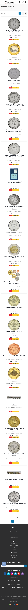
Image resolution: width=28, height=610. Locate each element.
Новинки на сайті (14, 537)
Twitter (8, 573)
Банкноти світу (14, 531)
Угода (14, 547)
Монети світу (14, 530)
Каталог (14, 527)
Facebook (5, 573)
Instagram (12, 573)
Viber (22, 573)
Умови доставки (14, 545)
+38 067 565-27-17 (15, 581)
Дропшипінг (14, 555)
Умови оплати (14, 543)
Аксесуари (14, 533)
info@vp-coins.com (15, 584)
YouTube (18, 573)
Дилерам (14, 557)
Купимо (14, 559)
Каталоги (14, 535)
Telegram (15, 573)
